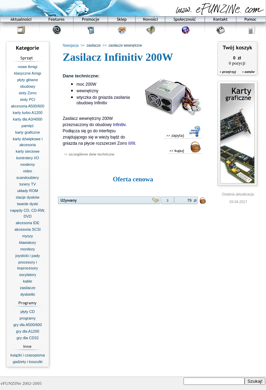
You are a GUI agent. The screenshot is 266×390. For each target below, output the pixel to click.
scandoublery (27, 177)
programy (28, 318)
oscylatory (27, 275)
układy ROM (27, 191)
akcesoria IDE (27, 223)
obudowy (27, 86)
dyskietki (27, 294)
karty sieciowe (27, 151)
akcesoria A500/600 (28, 106)
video (27, 171)
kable (27, 281)
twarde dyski (27, 204)
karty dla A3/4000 (27, 119)
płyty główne (27, 80)
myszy (27, 236)
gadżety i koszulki (27, 362)
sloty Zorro (28, 93)
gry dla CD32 (28, 338)
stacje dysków (27, 197)
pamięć (27, 126)
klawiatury (27, 242)
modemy (27, 164)
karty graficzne (27, 132)
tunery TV (27, 184)
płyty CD (27, 312)
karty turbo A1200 (27, 113)
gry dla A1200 (27, 331)
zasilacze (27, 288)
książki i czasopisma (27, 355)
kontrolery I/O (27, 158)
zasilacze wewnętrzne (125, 45)
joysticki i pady (28, 256)
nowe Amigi (27, 67)
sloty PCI (27, 99)
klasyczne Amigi (27, 73)
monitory (27, 249)
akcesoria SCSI (27, 229)
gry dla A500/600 (27, 325)
